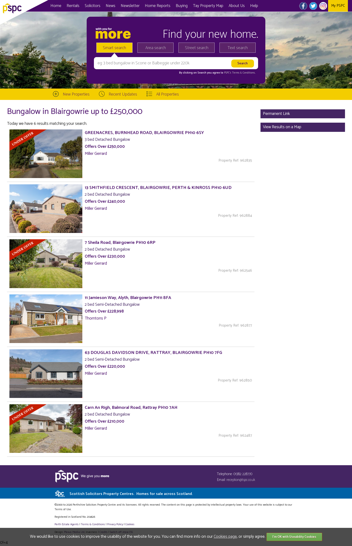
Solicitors (92, 5)
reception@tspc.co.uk (240, 480)
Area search (155, 48)
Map (208, 5)
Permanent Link (276, 113)
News (110, 5)
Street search (196, 48)
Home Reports (157, 5)
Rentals (73, 5)
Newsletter (130, 5)
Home (55, 5)
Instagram (323, 6)
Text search (238, 48)
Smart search (114, 48)
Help (254, 5)
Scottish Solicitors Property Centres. (131, 494)
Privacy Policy (115, 524)
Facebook (303, 6)
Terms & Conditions (93, 524)
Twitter (313, 6)
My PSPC (338, 6)
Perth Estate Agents (67, 524)
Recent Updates (123, 94)
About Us (237, 5)
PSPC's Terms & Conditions (239, 73)
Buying (182, 5)
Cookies (129, 524)
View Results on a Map (282, 127)
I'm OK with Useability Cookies (294, 536)
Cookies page (225, 536)
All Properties (167, 94)
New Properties (76, 94)
